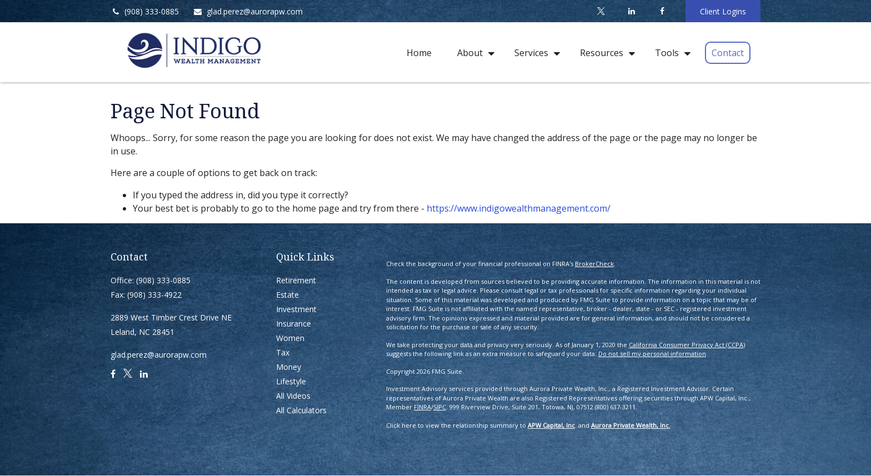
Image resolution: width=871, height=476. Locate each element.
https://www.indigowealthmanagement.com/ (518, 208)
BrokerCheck (594, 263)
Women (290, 338)
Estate (287, 294)
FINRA (422, 407)
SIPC (439, 407)
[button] (419, 52)
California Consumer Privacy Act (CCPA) (687, 344)
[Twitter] (600, 11)
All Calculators (301, 410)
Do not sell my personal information (652, 353)
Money (288, 367)
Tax (282, 352)
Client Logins (723, 11)
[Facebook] (661, 11)
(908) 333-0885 (145, 11)
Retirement (296, 280)
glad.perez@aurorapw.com (248, 11)
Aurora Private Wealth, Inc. (630, 425)
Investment (296, 309)
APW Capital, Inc (551, 425)
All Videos (293, 395)
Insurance (293, 323)
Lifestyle (291, 381)
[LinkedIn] (631, 11)
